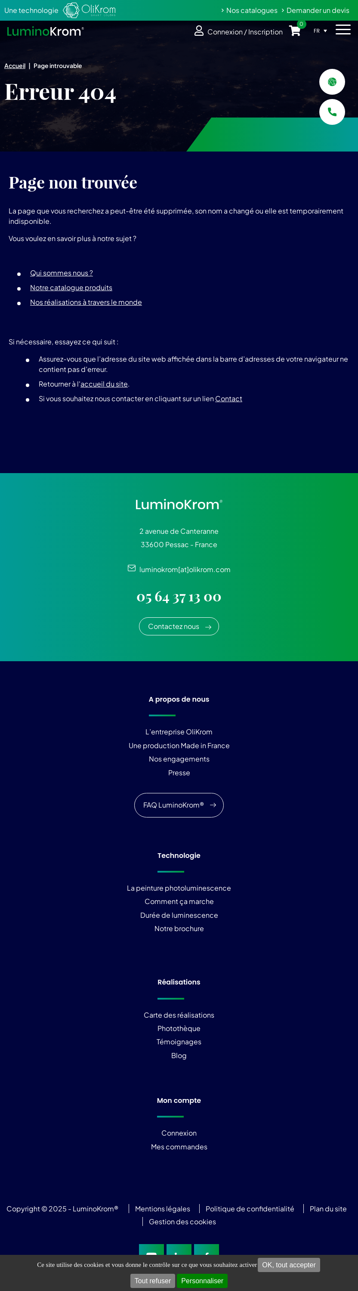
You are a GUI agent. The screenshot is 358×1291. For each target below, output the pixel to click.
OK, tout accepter (289, 1265)
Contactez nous (173, 626)
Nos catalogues (252, 10)
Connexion (179, 1132)
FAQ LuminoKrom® (173, 804)
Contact (228, 398)
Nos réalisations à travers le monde (86, 301)
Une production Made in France (179, 745)
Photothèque (179, 1028)
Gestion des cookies (182, 1221)
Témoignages (179, 1041)
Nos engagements (179, 758)
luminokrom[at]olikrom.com (183, 569)
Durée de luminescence (179, 914)
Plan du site (329, 1208)
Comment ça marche (179, 901)
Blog (179, 1055)
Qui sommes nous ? (61, 272)
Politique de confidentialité (250, 1208)
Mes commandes (179, 1146)
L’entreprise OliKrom (179, 731)
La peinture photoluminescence (179, 887)
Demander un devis (318, 10)
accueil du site (104, 383)
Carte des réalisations (179, 1014)
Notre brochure (179, 928)
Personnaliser (202, 1281)
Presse (179, 772)
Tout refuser (153, 1281)
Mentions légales (162, 1208)
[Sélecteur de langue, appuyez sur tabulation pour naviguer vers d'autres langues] (322, 30)
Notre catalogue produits (71, 287)
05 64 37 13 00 (179, 596)
